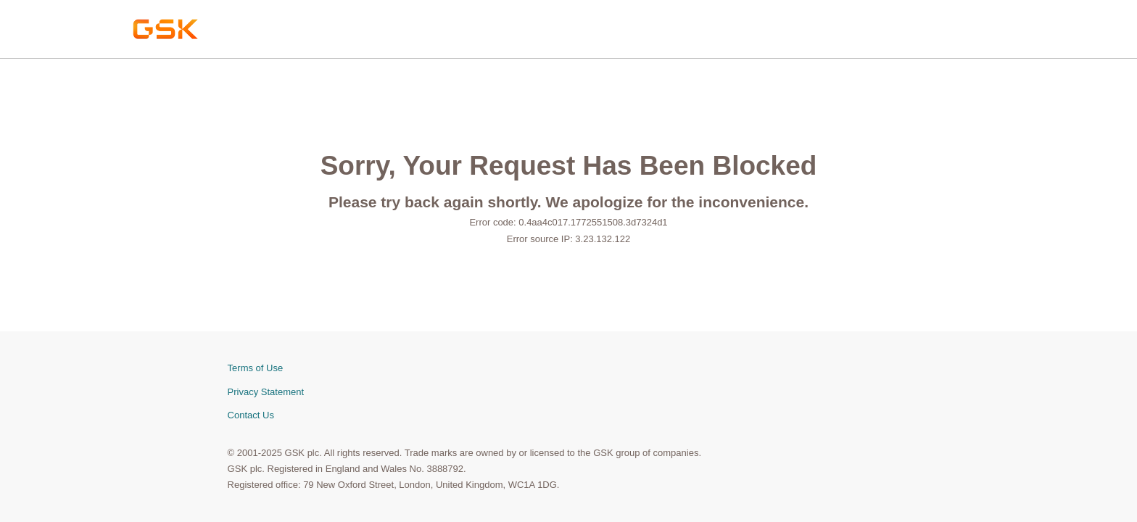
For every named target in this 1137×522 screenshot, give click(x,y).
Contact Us (251, 415)
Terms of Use (256, 367)
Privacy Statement (266, 391)
